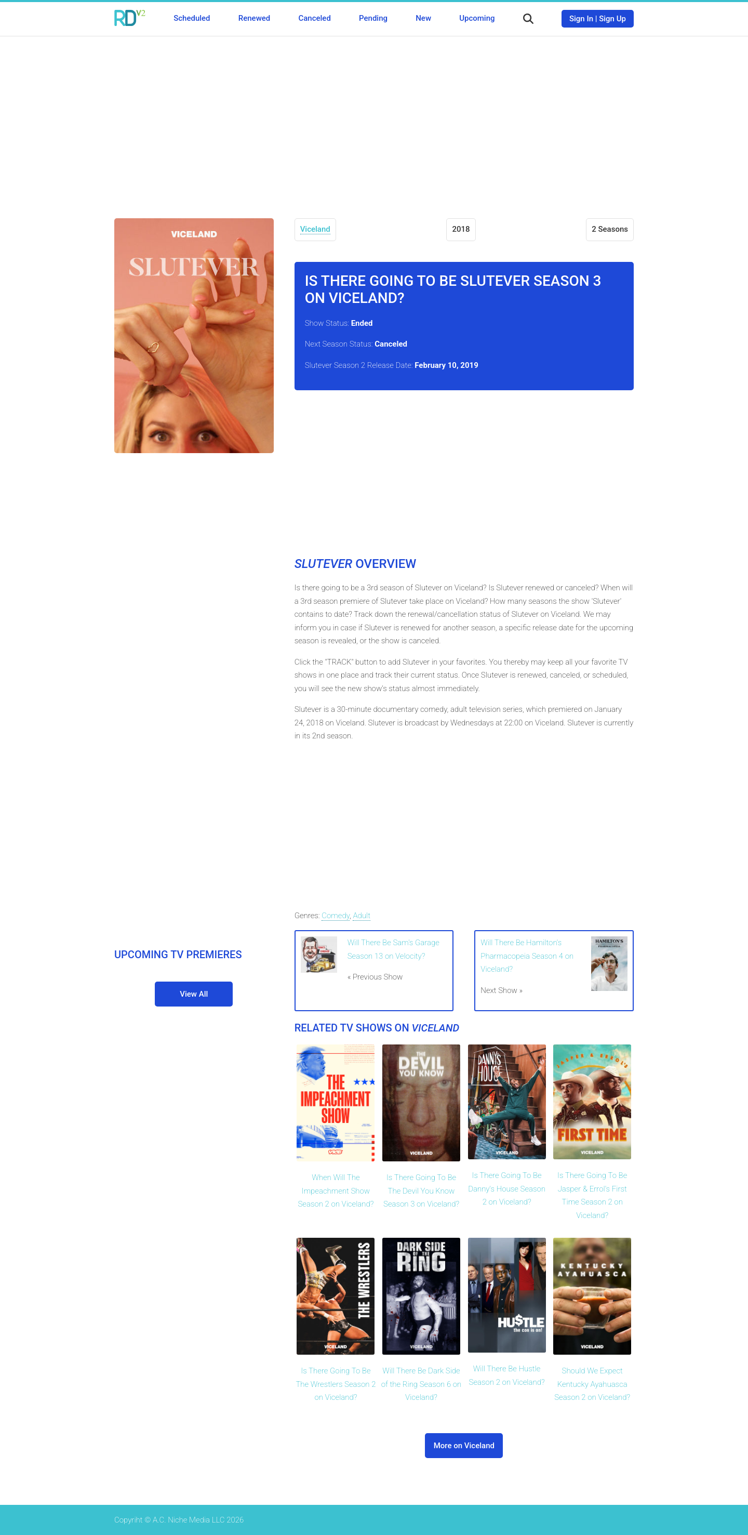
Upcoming (477, 18)
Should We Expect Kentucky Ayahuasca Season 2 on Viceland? (592, 1384)
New (423, 18)
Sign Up (612, 18)
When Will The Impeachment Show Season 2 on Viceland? (335, 1191)
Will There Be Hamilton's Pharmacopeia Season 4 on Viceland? (526, 956)
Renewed (254, 18)
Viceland (315, 229)
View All (194, 994)
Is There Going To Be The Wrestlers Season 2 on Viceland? (336, 1384)
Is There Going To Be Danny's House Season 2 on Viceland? (506, 1189)
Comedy (336, 915)
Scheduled (191, 18)
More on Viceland (464, 1445)
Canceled (314, 18)
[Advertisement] (374, 119)
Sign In (581, 18)
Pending (373, 18)
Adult (361, 915)
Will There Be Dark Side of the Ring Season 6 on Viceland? (421, 1384)
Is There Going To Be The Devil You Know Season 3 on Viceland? (421, 1191)
